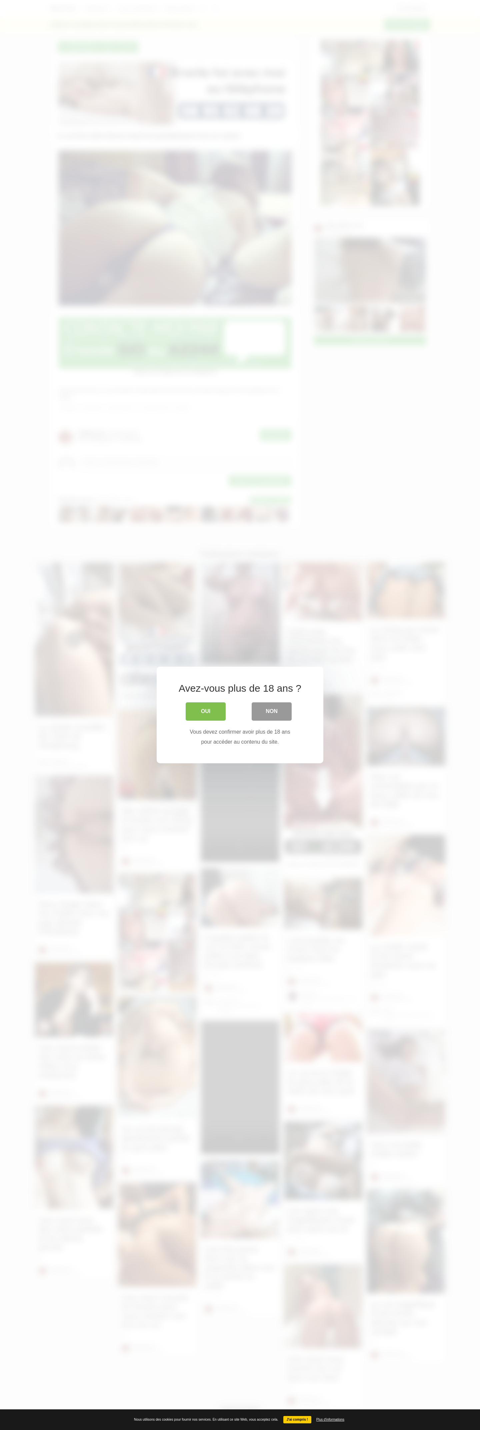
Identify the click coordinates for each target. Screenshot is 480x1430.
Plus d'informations (330, 1419)
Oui (205, 711)
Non (272, 711)
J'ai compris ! (297, 1419)
